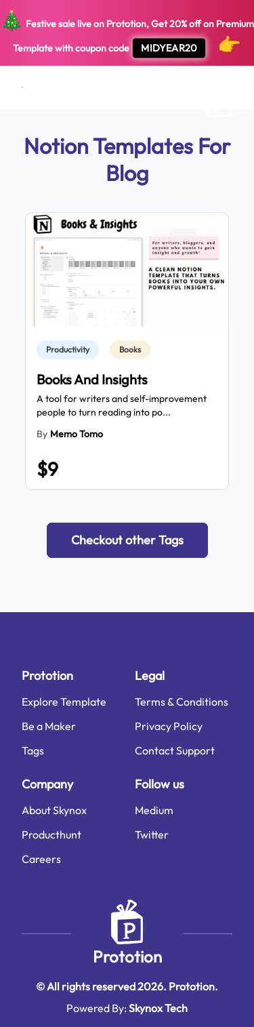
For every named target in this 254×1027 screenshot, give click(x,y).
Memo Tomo (76, 434)
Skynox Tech (158, 1008)
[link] (70, 350)
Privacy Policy (169, 726)
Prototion (127, 956)
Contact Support (175, 750)
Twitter (152, 834)
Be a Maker (49, 726)
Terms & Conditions (181, 701)
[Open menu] (22, 87)
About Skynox (54, 810)
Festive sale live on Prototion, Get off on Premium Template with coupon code (127, 33)
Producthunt (51, 834)
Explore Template (64, 701)
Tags (33, 750)
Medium (154, 810)
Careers (41, 859)
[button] (127, 540)
